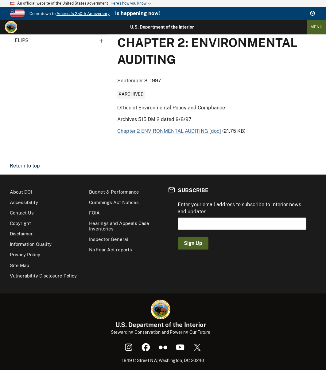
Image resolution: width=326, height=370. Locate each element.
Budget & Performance (114, 192)
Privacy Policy (25, 254)
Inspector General (108, 239)
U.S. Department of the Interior (162, 27)
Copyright (20, 223)
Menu (316, 27)
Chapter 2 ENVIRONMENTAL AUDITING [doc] (169, 131)
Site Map (19, 265)
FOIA (94, 212)
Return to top (25, 166)
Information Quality (31, 244)
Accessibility (24, 202)
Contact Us (22, 212)
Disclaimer (21, 233)
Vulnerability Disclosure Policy (43, 275)
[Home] (11, 27)
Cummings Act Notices (114, 202)
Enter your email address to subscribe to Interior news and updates (239, 208)
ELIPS (61, 40)
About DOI (21, 192)
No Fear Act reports (110, 249)
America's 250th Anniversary (83, 13)
